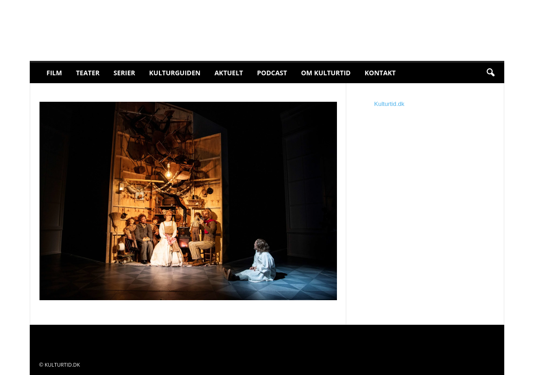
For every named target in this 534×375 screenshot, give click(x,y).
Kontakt (380, 72)
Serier (124, 72)
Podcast (272, 72)
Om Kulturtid (326, 72)
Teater (87, 72)
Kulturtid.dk (389, 103)
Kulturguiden (175, 72)
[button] (490, 73)
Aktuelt (228, 72)
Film (54, 72)
